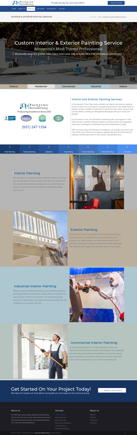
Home (99, 17)
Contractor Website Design (42, 433)
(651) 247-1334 (34, 127)
